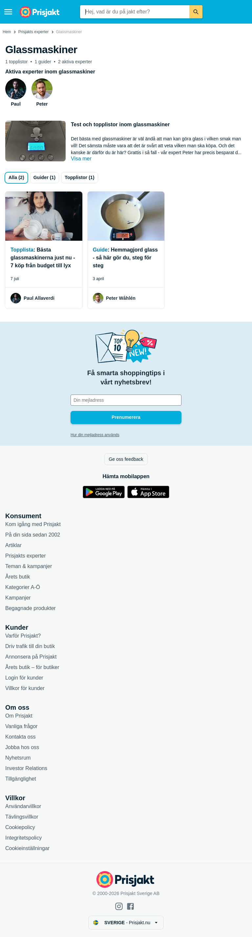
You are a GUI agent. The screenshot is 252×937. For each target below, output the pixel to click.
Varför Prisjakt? (23, 636)
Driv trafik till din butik (30, 646)
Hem (7, 32)
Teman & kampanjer (28, 566)
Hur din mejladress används (95, 435)
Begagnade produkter (30, 608)
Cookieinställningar (27, 848)
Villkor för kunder (25, 688)
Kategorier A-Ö (22, 587)
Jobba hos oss (22, 747)
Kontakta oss (20, 737)
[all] (16, 178)
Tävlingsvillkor (21, 817)
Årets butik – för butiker (32, 667)
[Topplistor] (79, 178)
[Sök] (195, 11)
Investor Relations (26, 768)
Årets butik (17, 577)
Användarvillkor (23, 806)
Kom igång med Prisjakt (33, 524)
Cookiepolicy (20, 827)
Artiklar (13, 545)
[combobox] (134, 11)
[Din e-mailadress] (126, 400)
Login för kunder (24, 678)
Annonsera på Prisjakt (31, 657)
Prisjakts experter (33, 32)
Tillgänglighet (20, 779)
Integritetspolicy (23, 838)
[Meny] (8, 12)
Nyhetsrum (18, 758)
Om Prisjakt (18, 716)
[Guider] (44, 178)
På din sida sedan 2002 (32, 535)
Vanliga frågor (21, 726)
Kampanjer (18, 598)
